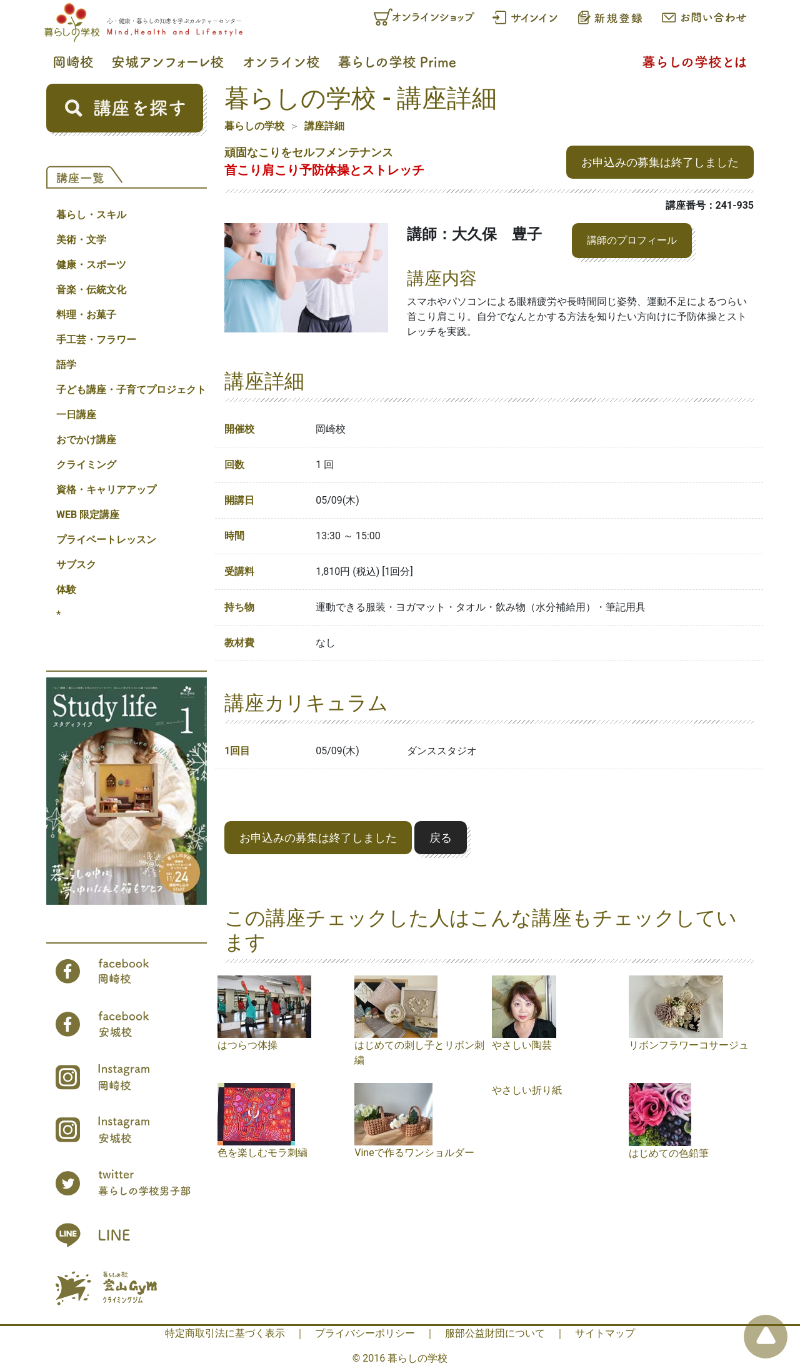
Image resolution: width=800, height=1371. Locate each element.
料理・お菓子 (86, 315)
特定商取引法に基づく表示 (225, 1333)
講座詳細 (324, 126)
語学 (66, 365)
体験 (66, 590)
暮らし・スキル (91, 215)
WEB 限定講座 (87, 515)
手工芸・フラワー (96, 340)
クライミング (86, 465)
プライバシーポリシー (365, 1333)
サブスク (76, 565)
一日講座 (76, 415)
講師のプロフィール (632, 240)
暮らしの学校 (254, 126)
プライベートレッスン (106, 540)
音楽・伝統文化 (91, 290)
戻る (440, 837)
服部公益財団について (495, 1333)
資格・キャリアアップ (106, 490)
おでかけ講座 (86, 440)
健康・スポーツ (91, 265)
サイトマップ (605, 1333)
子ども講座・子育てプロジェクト (131, 390)
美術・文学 (81, 240)
